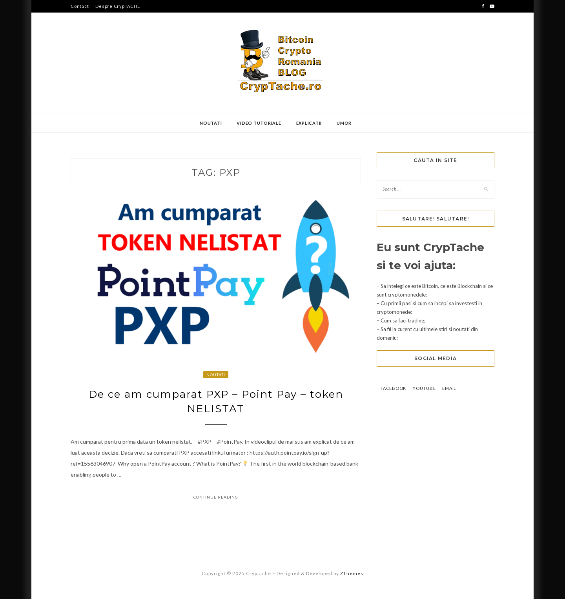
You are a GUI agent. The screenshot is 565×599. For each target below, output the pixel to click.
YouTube (424, 388)
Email (449, 388)
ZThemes (351, 573)
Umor (344, 123)
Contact (80, 6)
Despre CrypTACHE (117, 6)
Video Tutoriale (259, 123)
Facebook (393, 388)
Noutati (211, 123)
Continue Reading (215, 497)
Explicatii (309, 123)
